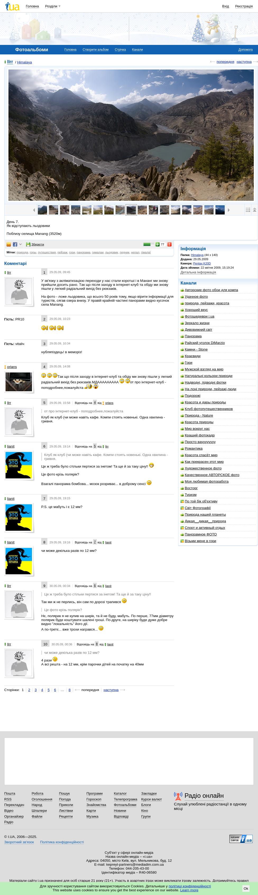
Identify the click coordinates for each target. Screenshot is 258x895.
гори (72, 252)
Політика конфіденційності (62, 842)
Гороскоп (93, 799)
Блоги (146, 805)
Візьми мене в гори (198, 541)
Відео (8, 811)
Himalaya (24, 62)
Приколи (66, 805)
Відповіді (121, 816)
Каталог (120, 793)
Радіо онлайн (204, 795)
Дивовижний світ (196, 330)
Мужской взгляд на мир (202, 369)
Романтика (191, 448)
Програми (94, 793)
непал (135, 252)
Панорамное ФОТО (199, 534)
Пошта (9, 793)
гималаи (98, 252)
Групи (145, 816)
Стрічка (120, 50)
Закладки (148, 793)
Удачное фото (194, 297)
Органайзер (14, 816)
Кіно (144, 811)
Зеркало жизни (195, 323)
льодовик (111, 252)
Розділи (51, 6)
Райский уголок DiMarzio (203, 343)
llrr (10, 62)
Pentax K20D (202, 263)
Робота (37, 793)
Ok (246, 889)
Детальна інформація (198, 272)
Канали (137, 50)
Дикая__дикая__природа (203, 521)
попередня (225, 62)
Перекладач (14, 805)
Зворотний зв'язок (19, 842)
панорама (83, 252)
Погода (65, 799)
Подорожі (190, 396)
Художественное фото (201, 468)
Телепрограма (125, 799)
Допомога (245, 50)
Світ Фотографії (196, 508)
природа (22, 252)
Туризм (188, 495)
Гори (186, 363)
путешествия (47, 252)
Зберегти (35, 244)
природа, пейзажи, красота (205, 303)
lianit (9, 446)
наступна (244, 62)
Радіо (8, 822)
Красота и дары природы (203, 402)
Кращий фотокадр (198, 435)
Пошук (64, 793)
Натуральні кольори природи (206, 376)
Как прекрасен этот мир (202, 462)
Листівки (66, 811)
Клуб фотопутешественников (207, 409)
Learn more (189, 890)
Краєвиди (191, 356)
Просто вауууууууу (198, 442)
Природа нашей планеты (203, 514)
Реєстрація (244, 6)
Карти (91, 811)
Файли (37, 816)
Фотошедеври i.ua (197, 316)
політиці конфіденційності (190, 886)
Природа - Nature (197, 415)
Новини (120, 811)
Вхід (225, 6)
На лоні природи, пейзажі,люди (208, 389)
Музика (92, 816)
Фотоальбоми (125, 805)
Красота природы (197, 422)
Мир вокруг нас (195, 429)
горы (33, 252)
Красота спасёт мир (199, 455)
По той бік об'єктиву (199, 501)
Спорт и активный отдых (203, 528)
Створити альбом (96, 50)
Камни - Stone (194, 349)
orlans (10, 367)
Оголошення (42, 799)
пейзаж (62, 252)
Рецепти (66, 816)
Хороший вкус (194, 310)
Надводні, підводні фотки (203, 382)
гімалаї (146, 252)
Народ (37, 805)
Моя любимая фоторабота (205, 481)
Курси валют (151, 799)
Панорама (191, 336)
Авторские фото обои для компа (209, 290)
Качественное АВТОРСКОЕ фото (210, 475)
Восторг (189, 488)
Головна (32, 6)
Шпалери (39, 811)
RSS (8, 799)
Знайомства (96, 805)
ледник (125, 252)
